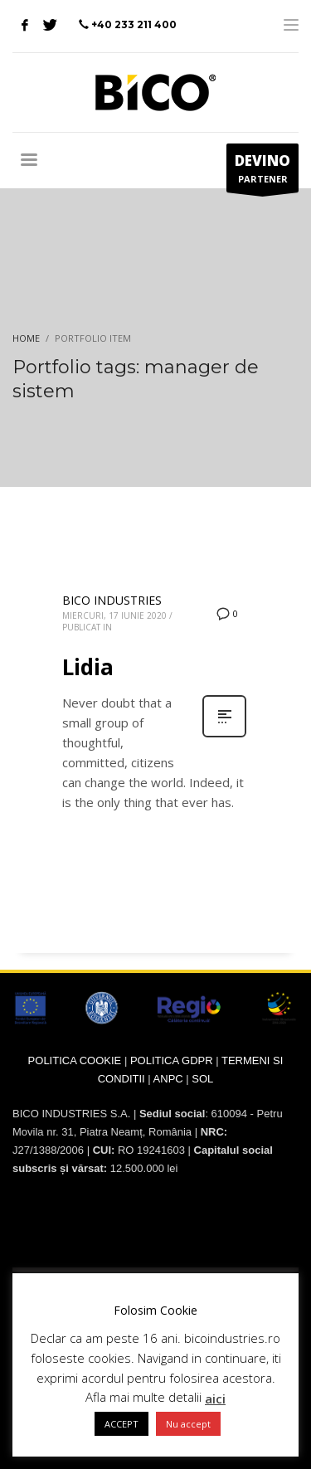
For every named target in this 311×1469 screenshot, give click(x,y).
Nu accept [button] (188, 1424)
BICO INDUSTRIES (112, 600)
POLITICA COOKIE (75, 1060)
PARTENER (262, 171)
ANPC (168, 1079)
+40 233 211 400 (134, 24)
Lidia (88, 667)
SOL (202, 1079)
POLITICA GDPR (171, 1060)
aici (215, 1398)
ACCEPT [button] (121, 1424)
